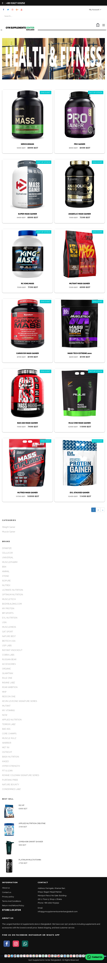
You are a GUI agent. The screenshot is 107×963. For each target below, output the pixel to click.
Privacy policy (8, 897)
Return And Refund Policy (13, 905)
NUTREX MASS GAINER (27, 493)
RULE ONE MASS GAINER (80, 423)
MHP (4, 692)
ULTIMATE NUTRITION (12, 590)
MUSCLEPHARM (9, 562)
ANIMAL (5, 571)
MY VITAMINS (8, 710)
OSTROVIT (7, 752)
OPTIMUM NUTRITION (12, 594)
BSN (4, 567)
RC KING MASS (27, 283)
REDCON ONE (9, 696)
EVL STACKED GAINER (79, 493)
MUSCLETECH (9, 599)
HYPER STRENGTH (11, 766)
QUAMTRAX (7, 673)
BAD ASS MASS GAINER (27, 423)
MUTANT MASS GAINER (79, 283)
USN (4, 622)
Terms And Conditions (11, 901)
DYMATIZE (7, 548)
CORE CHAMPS (9, 733)
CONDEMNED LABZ (11, 789)
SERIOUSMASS (27, 144)
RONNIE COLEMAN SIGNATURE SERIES (20, 775)
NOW (4, 715)
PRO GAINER (79, 144)
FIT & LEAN (7, 771)
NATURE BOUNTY (10, 784)
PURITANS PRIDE (10, 780)
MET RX (5, 747)
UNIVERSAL (7, 557)
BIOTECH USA (8, 641)
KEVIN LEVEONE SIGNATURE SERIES (19, 701)
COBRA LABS (8, 655)
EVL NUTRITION (9, 618)
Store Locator (11, 910)
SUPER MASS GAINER (27, 214)
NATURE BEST (9, 636)
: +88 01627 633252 (13, 3)
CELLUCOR (7, 553)
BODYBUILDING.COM (12, 604)
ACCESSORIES (9, 664)
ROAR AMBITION (9, 687)
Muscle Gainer (8, 532)
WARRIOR (6, 743)
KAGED (5, 761)
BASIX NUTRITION (10, 757)
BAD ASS (6, 729)
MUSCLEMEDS (9, 627)
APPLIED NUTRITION (12, 720)
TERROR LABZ (9, 724)
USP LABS (7, 645)
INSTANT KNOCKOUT (12, 650)
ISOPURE (6, 581)
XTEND (5, 576)
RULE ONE (7, 678)
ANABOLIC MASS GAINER (79, 214)
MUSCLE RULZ (9, 738)
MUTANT (6, 706)
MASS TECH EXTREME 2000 (80, 353)
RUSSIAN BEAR (9, 659)
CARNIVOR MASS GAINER (27, 353)
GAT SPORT (7, 632)
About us (6, 888)
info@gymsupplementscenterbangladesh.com (58, 911)
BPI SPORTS (8, 613)
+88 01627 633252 (51, 903)
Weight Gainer (8, 527)
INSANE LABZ (8, 682)
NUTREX (6, 585)
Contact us (6, 892)
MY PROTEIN (8, 608)
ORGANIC (6, 669)
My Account (95, 10)
